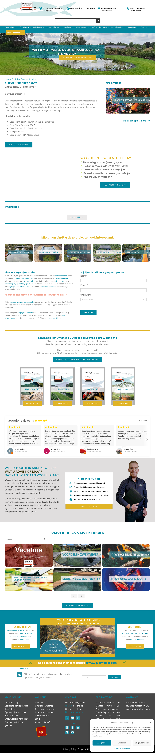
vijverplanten (14, 286)
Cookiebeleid (117, 748)
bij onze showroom (74, 712)
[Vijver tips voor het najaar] (128, 101)
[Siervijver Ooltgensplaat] (19, 245)
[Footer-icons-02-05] (72, 717)
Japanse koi (43, 286)
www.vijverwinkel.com (24, 278)
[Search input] (75, 20)
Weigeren (122, 743)
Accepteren (102, 743)
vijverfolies (29, 283)
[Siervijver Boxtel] (136, 245)
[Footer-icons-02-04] (72, 726)
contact (69, 705)
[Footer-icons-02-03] (67, 717)
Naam (83, 275)
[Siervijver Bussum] (77, 245)
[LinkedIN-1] (78, 726)
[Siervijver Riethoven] (107, 245)
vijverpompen (10, 283)
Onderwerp (85, 294)
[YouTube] (72, 731)
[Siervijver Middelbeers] (48, 245)
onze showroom (61, 275)
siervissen (53, 286)
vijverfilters (20, 283)
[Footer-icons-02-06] (78, 717)
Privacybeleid (126, 748)
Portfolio (15, 79)
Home (7, 79)
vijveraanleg (59, 281)
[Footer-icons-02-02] (67, 726)
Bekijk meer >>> (76, 217)
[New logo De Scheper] (28, 2)
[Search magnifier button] (98, 21)
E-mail (84, 285)
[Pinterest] (67, 731)
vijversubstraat (25, 286)
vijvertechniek (28, 281)
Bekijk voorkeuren (142, 743)
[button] (150, 722)
